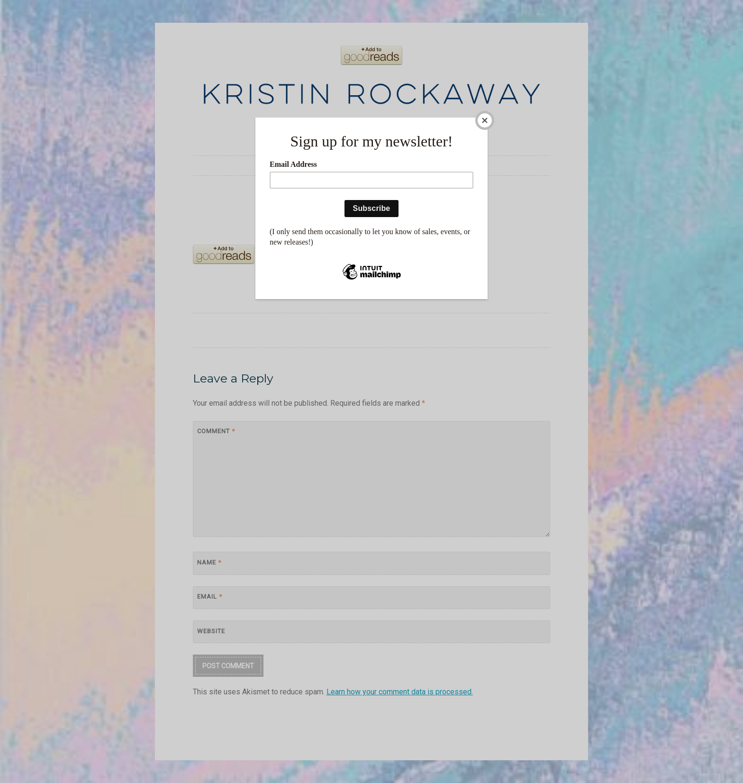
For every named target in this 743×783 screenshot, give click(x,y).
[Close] (485, 120)
